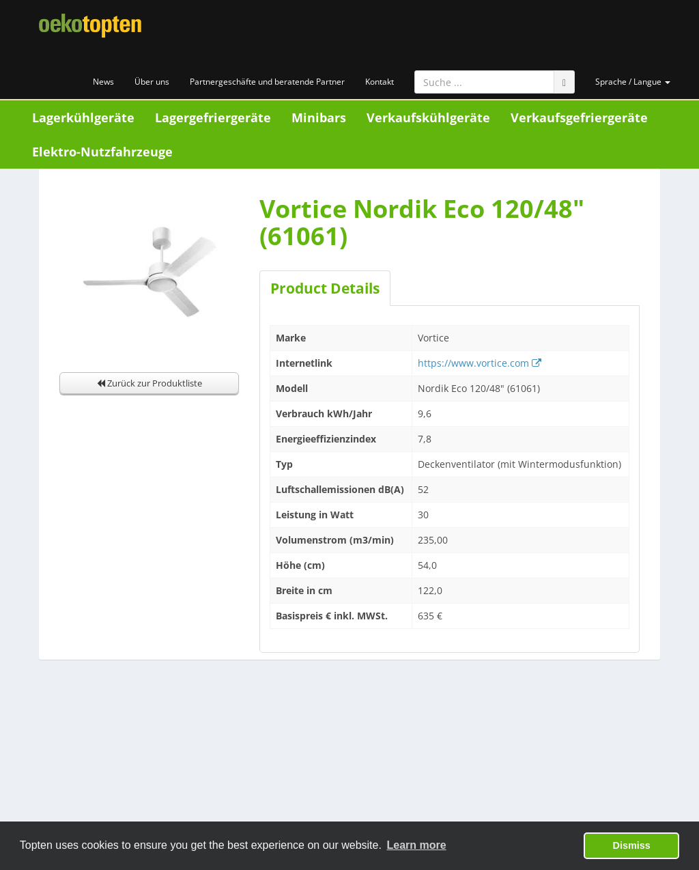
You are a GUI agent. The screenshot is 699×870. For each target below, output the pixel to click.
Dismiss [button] (632, 845)
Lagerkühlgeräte (83, 117)
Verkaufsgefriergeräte (579, 117)
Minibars (318, 117)
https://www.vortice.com (479, 362)
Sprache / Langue (632, 81)
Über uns (151, 81)
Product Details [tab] (325, 288)
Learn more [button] (416, 845)
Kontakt (379, 81)
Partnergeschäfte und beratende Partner (267, 81)
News (103, 81)
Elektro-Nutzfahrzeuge (102, 151)
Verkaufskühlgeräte (428, 117)
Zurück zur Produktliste (149, 383)
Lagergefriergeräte (213, 117)
